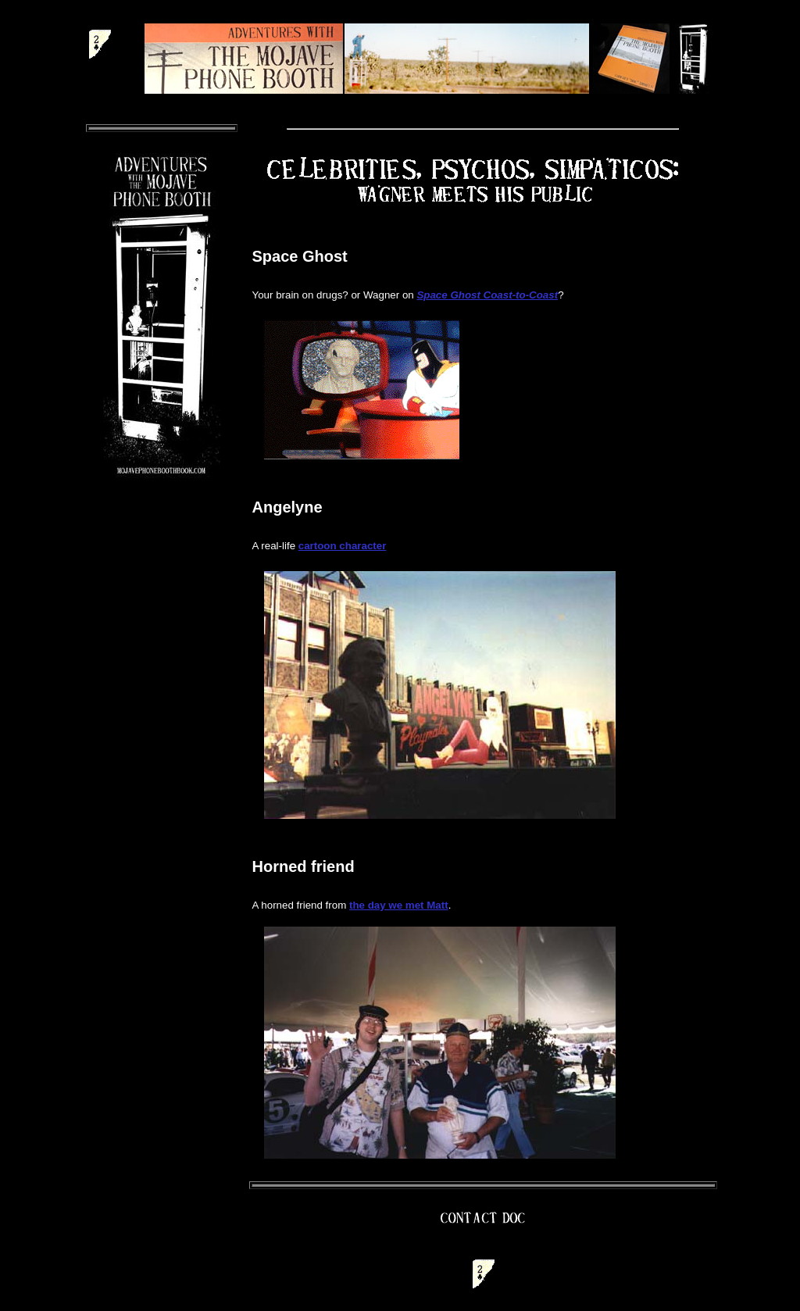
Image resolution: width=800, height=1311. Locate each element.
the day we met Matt (398, 905)
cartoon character (342, 546)
